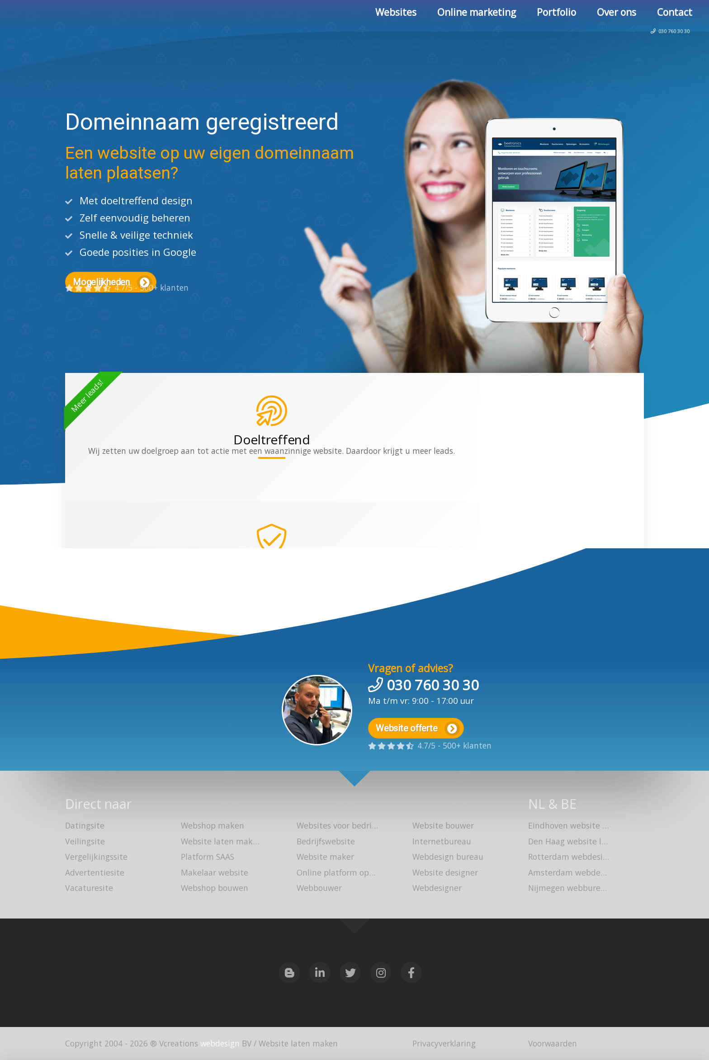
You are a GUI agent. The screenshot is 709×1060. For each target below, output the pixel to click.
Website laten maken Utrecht (217, 842)
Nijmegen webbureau (564, 888)
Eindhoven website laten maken (564, 826)
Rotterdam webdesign (564, 857)
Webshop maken (212, 826)
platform (304, 495)
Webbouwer (318, 888)
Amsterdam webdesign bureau (564, 872)
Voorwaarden (552, 1043)
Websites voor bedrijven (333, 826)
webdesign (220, 1043)
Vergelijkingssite (95, 857)
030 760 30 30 (658, 47)
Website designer (444, 872)
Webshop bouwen (214, 888)
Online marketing (476, 15)
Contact (674, 15)
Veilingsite (84, 842)
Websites (395, 15)
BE (570, 803)
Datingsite (84, 826)
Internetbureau (441, 842)
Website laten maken (77, 17)
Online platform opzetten (333, 872)
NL (536, 803)
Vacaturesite (88, 888)
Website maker (324, 857)
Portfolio (556, 15)
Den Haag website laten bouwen (564, 842)
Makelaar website (213, 872)
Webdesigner (436, 888)
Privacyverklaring (444, 1043)
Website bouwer (442, 826)
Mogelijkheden (113, 282)
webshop (393, 481)
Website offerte (419, 724)
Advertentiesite (94, 872)
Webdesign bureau (447, 857)
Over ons (616, 15)
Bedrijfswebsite (325, 842)
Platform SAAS (207, 857)
